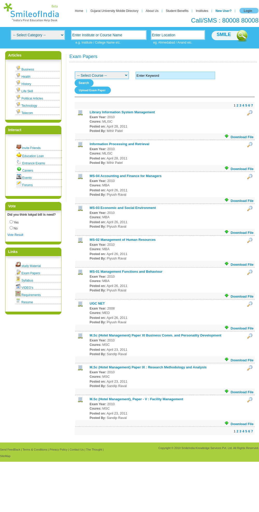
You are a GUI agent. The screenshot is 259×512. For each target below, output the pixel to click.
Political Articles (32, 98)
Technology (29, 106)
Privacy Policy (58, 449)
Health (26, 77)
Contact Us (77, 449)
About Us (152, 11)
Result (19, 235)
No (16, 228)
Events (27, 178)
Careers (27, 170)
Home (79, 11)
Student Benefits (177, 11)
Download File (239, 137)
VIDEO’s (27, 288)
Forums (27, 185)
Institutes (202, 11)
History (26, 84)
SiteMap (5, 456)
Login (248, 11)
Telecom (27, 113)
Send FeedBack (10, 449)
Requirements (31, 295)
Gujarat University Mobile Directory (114, 11)
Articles (14, 55)
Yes (16, 222)
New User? (223, 11)
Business (27, 69)
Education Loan (33, 156)
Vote (11, 235)
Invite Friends (31, 148)
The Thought (94, 449)
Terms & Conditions (35, 449)
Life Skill (27, 91)
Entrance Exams (33, 163)
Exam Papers (30, 273)
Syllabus (27, 280)
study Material (31, 266)
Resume (27, 302)
